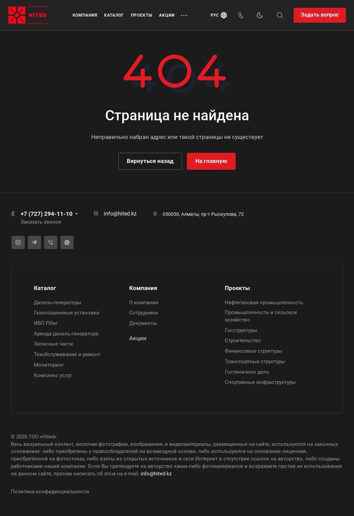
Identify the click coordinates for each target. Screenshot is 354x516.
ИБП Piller (45, 323)
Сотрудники (143, 313)
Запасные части (53, 344)
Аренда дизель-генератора (66, 334)
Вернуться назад (150, 161)
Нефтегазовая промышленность (264, 303)
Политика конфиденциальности (50, 492)
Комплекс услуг (53, 375)
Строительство (243, 341)
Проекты (237, 288)
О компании (143, 303)
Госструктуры (241, 330)
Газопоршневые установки (66, 313)
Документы (143, 323)
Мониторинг (49, 365)
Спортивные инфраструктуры (260, 382)
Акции (137, 338)
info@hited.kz (120, 213)
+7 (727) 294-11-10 (47, 213)
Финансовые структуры (253, 351)
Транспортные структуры (255, 361)
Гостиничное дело (247, 372)
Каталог (45, 288)
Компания (143, 288)
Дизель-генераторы (57, 303)
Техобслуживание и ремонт (67, 354)
